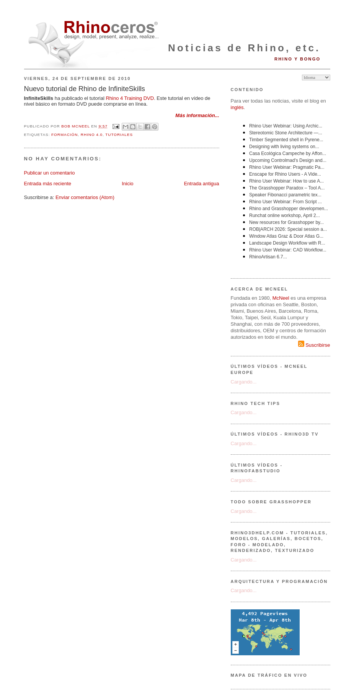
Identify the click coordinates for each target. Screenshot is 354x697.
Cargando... (244, 382)
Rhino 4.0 (92, 134)
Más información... (197, 115)
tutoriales (119, 134)
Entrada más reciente (48, 183)
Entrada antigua (201, 183)
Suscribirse (314, 345)
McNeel (280, 298)
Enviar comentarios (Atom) (84, 197)
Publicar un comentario (49, 173)
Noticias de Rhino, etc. (244, 48)
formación (64, 134)
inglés (237, 107)
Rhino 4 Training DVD (130, 98)
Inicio (127, 183)
